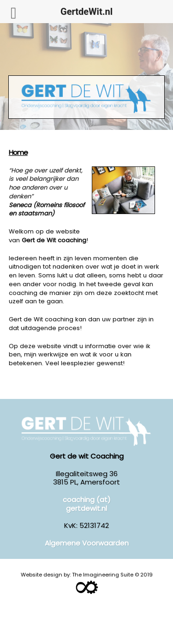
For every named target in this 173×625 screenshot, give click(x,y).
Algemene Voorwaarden (87, 543)
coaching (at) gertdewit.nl (87, 504)
